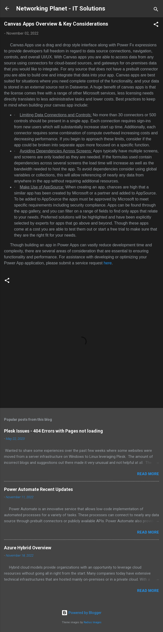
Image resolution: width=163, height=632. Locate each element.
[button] (156, 25)
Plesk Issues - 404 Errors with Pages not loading (53, 431)
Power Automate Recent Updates (38, 489)
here (108, 263)
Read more (148, 474)
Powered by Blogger (81, 612)
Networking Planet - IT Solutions (60, 8)
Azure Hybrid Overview (27, 547)
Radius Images (92, 622)
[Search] (156, 10)
